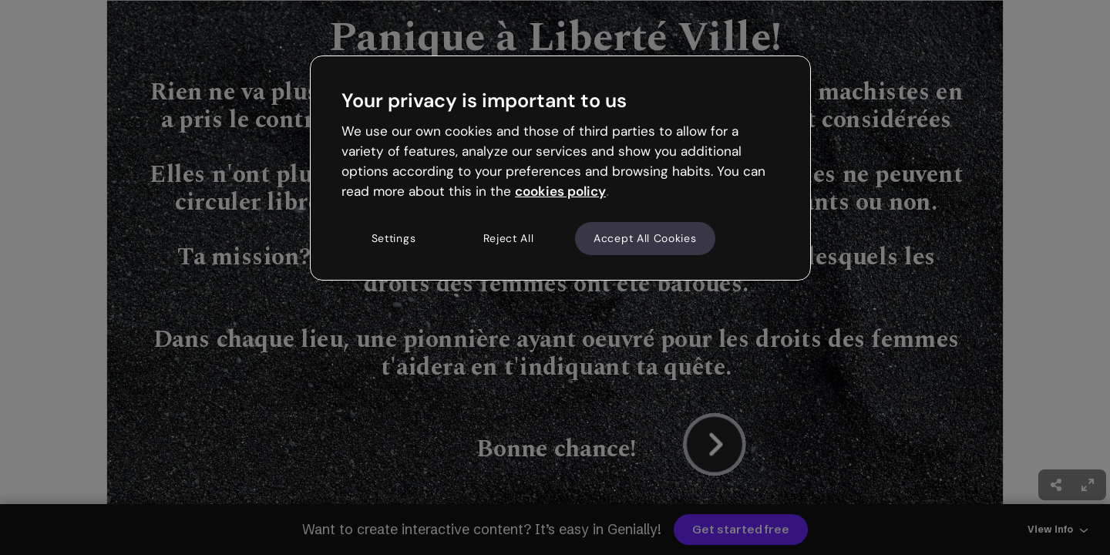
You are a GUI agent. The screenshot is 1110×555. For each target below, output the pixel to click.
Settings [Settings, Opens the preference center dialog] (394, 238)
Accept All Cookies (645, 238)
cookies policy (560, 191)
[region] (560, 168)
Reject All (508, 238)
